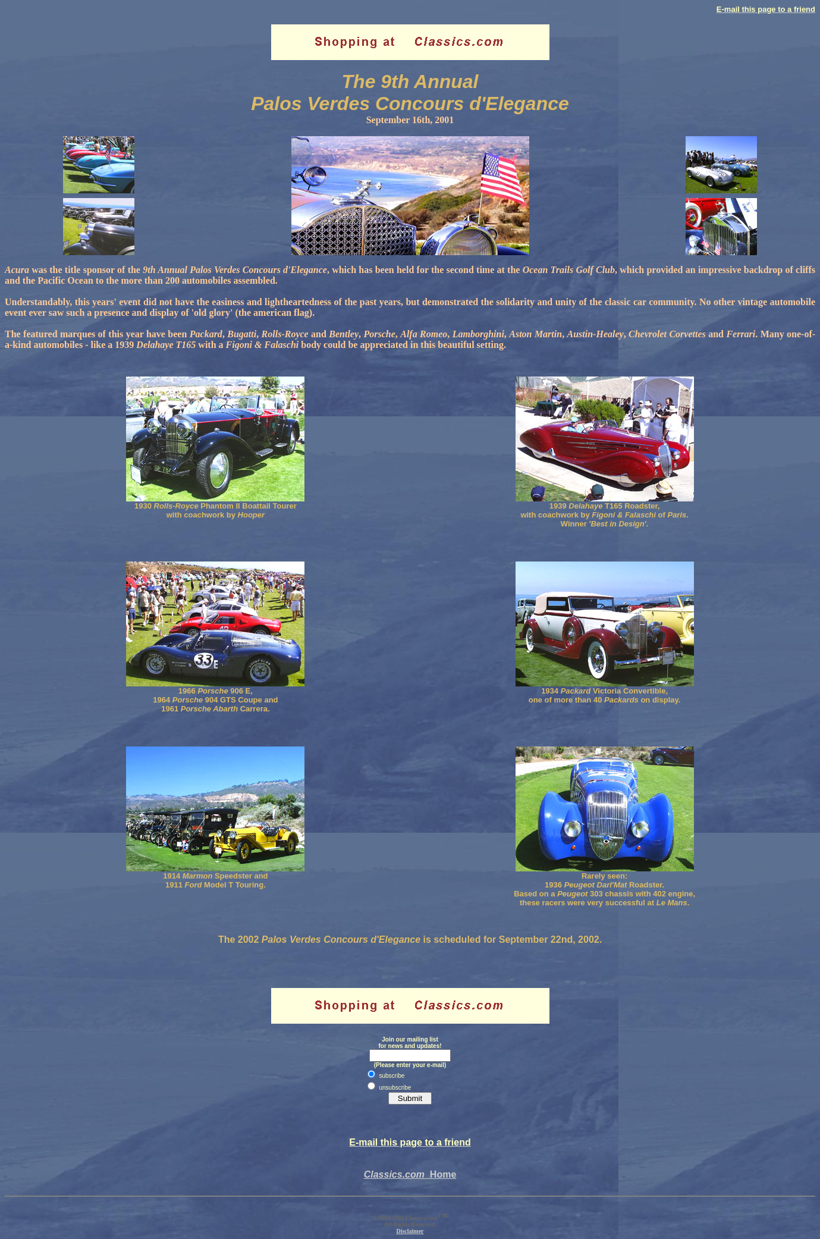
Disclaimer (409, 1231)
